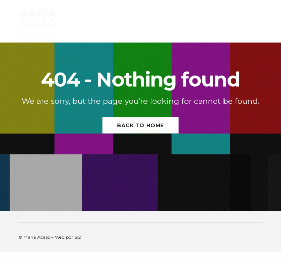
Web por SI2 (68, 237)
